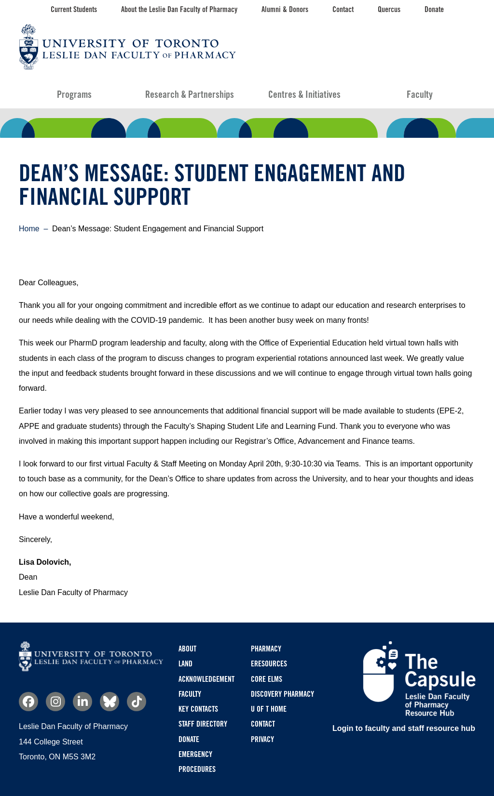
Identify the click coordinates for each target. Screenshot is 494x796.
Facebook (28, 701)
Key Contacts (198, 709)
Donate (434, 9)
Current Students (74, 9)
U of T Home (269, 709)
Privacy (262, 739)
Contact (343, 9)
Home (29, 229)
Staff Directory (202, 724)
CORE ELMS (266, 679)
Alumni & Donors (284, 9)
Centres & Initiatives (304, 94)
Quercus (389, 9)
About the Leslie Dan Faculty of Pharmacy (179, 9)
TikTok (136, 701)
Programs (74, 94)
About (187, 648)
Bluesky (109, 701)
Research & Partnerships (189, 94)
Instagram (55, 701)
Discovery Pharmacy (282, 694)
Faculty (420, 94)
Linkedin (82, 701)
